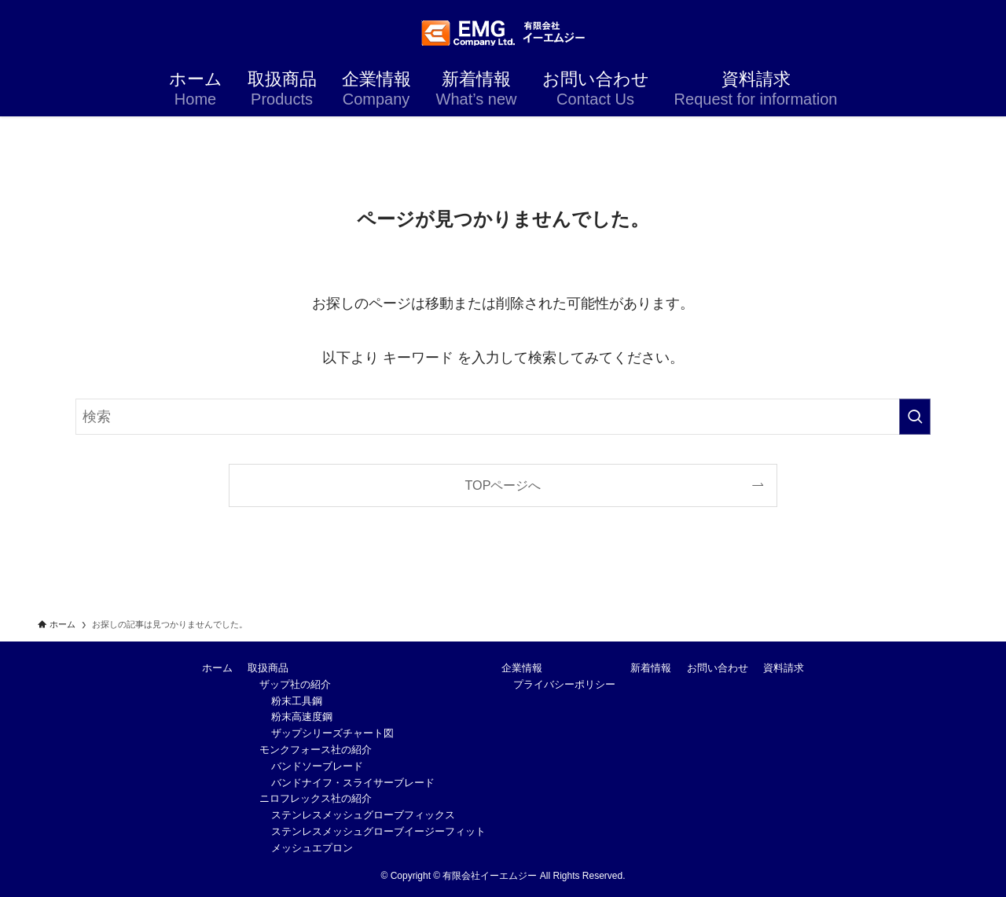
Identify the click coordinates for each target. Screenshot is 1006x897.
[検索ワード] (503, 417)
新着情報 (650, 668)
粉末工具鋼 (296, 701)
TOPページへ (503, 485)
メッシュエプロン (312, 848)
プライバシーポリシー (564, 684)
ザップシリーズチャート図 (332, 733)
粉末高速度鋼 (301, 716)
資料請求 (783, 668)
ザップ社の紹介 (295, 684)
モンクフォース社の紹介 (315, 749)
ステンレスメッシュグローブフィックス (363, 815)
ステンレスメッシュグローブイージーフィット (378, 831)
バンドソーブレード (317, 766)
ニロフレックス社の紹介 (315, 798)
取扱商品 (268, 668)
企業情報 (521, 668)
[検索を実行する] (915, 417)
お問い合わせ (717, 668)
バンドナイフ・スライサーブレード (353, 783)
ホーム (217, 668)
